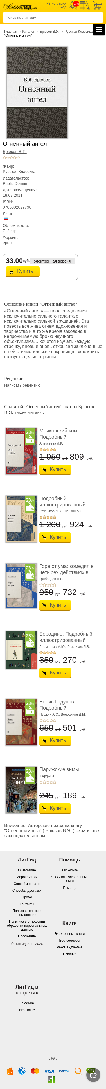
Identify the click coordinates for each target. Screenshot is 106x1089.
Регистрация (56, 3)
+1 (4, 157)
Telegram (27, 1003)
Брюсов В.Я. (49, 32)
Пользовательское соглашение (27, 913)
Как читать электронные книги (69, 879)
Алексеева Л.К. (51, 443)
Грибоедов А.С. (51, 579)
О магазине (27, 870)
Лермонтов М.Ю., (53, 647)
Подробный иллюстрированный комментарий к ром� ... (67, 504)
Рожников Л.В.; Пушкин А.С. (61, 511)
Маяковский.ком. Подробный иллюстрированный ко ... (65, 440)
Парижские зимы (59, 769)
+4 (14, 157)
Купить (25, 271)
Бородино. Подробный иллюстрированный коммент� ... (65, 640)
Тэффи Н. (47, 776)
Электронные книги (70, 934)
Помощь (69, 888)
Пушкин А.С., (49, 714)
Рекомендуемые (69, 947)
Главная (10, 32)
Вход (62, 7)
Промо (27, 897)
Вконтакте (27, 1010)
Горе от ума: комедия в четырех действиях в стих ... (66, 572)
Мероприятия (26, 877)
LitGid (53, 1058)
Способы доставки (27, 891)
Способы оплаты (27, 884)
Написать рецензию (22, 385)
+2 (8, 157)
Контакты (27, 904)
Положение (27, 936)
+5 (18, 157)
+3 (11, 157)
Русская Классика (79, 32)
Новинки (69, 954)
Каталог (28, 32)
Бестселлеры (69, 941)
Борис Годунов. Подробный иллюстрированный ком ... (67, 711)
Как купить (69, 870)
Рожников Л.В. (78, 647)
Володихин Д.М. (73, 714)
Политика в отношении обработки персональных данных (27, 925)
